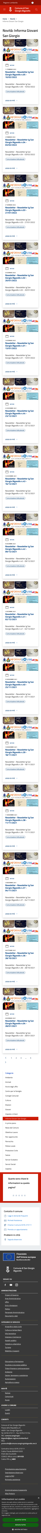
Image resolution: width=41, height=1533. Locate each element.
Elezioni (8, 1105)
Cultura (8, 1100)
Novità (12, 18)
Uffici (7, 1302)
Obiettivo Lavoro (11, 1132)
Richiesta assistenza (12, 1479)
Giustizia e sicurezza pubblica (16, 1365)
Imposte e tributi (11, 1114)
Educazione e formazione (14, 1361)
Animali (8, 1082)
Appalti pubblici (10, 1340)
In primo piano (10, 1123)
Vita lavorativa (10, 1333)
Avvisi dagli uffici (11, 1086)
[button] (20, 1529)
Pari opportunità (11, 1137)
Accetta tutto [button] (20, 1520)
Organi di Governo (11, 1295)
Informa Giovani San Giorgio (15, 1118)
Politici (7, 1309)
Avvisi (7, 1400)
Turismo (8, 1347)
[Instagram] (16, 1285)
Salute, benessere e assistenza (16, 1375)
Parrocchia (9, 1141)
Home (5, 18)
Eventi (7, 1413)
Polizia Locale (10, 1146)
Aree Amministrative (13, 1298)
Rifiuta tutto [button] (20, 1525)
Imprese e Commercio (13, 1337)
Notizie (9, 65)
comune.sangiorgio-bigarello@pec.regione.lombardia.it (14, 1437)
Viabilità (8, 1168)
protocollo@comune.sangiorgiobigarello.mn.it (19, 1443)
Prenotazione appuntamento (15, 1469)
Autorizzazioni (10, 1379)
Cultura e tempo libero (13, 1330)
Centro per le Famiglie (13, 1091)
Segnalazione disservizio (14, 1472)
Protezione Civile (11, 1150)
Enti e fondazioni (11, 1305)
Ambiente (9, 1077)
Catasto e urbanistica (13, 1344)
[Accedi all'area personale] (32, 2)
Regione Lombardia (10, 2)
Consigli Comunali (12, 1095)
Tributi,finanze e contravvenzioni (17, 1368)
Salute (7, 1155)
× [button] (38, 1498)
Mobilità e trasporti (12, 1351)
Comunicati (9, 1396)
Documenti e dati (11, 1316)
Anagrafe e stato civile (13, 1326)
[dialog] (20, 1514)
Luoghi (7, 1409)
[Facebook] (5, 1285)
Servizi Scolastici (11, 1159)
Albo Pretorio (10, 1493)
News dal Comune (12, 1127)
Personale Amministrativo (14, 1312)
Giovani (8, 1109)
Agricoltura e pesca (12, 1382)
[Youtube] (11, 1285)
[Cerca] (36, 9)
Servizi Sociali (10, 1164)
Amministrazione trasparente (16, 1490)
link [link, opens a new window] (9, 1515)
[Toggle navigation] (4, 9)
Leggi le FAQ (9, 1476)
